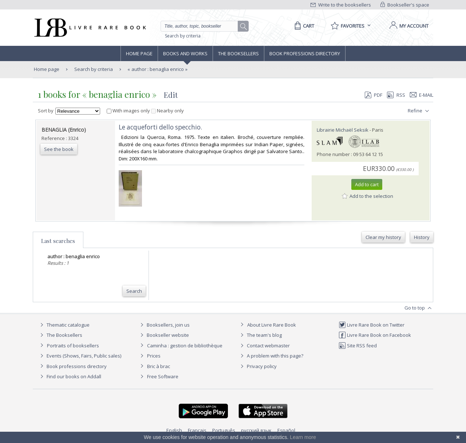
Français (197, 430)
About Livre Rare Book (271, 325)
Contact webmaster (264, 345)
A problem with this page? (270, 355)
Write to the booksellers (341, 4)
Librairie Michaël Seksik (342, 130)
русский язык (256, 430)
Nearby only (167, 110)
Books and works (185, 53)
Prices (154, 355)
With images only (129, 110)
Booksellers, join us (164, 324)
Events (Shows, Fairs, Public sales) (79, 355)
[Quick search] (202, 26)
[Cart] (303, 25)
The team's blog (260, 335)
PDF (373, 95)
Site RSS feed (358, 345)
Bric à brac (158, 366)
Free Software (162, 376)
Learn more (303, 437)
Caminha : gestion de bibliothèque (184, 345)
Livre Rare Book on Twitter (371, 324)
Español (286, 430)
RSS (395, 95)
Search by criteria (183, 36)
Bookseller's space (404, 4)
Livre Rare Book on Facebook (375, 335)
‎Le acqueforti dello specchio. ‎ (161, 127)
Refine (419, 111)
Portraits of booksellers (73, 345)
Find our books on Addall (69, 376)
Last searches (58, 240)
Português (223, 430)
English (174, 430)
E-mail (422, 95)
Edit (171, 95)
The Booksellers (238, 53)
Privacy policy (257, 366)
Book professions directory (304, 53)
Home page (139, 53)
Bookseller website (163, 335)
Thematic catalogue (64, 324)
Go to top (418, 308)
